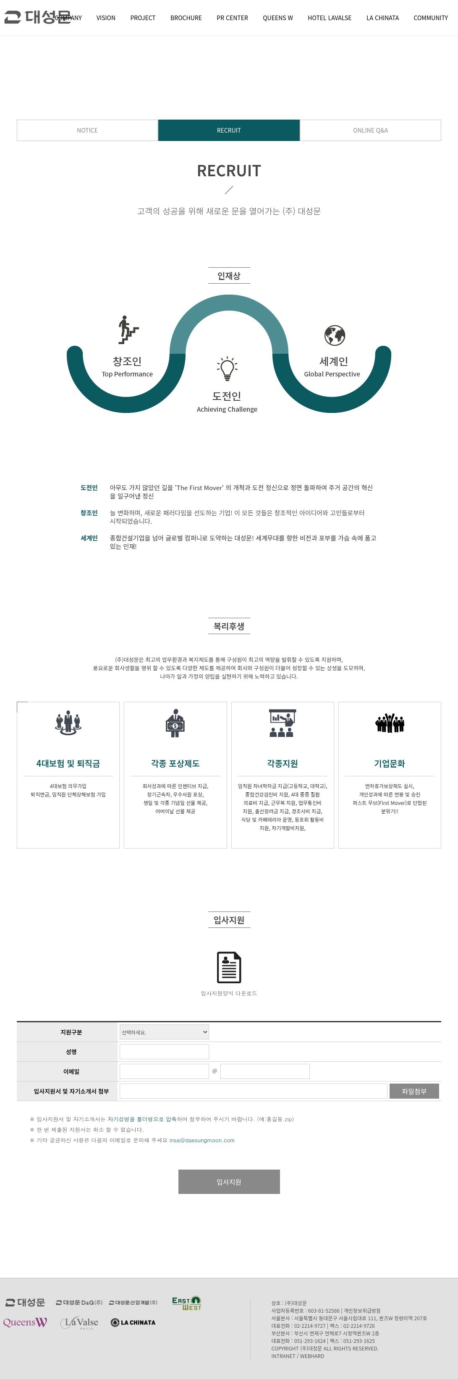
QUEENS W (278, 17)
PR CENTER (232, 17)
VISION (106, 17)
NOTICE (87, 130)
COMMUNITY (431, 17)
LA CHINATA (382, 17)
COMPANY (68, 17)
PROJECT (143, 17)
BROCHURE (186, 17)
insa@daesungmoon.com (202, 1140)
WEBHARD (312, 1355)
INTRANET (284, 1355)
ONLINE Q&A (370, 130)
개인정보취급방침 (362, 1310)
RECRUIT (229, 130)
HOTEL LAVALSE (329, 17)
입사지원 (229, 1182)
